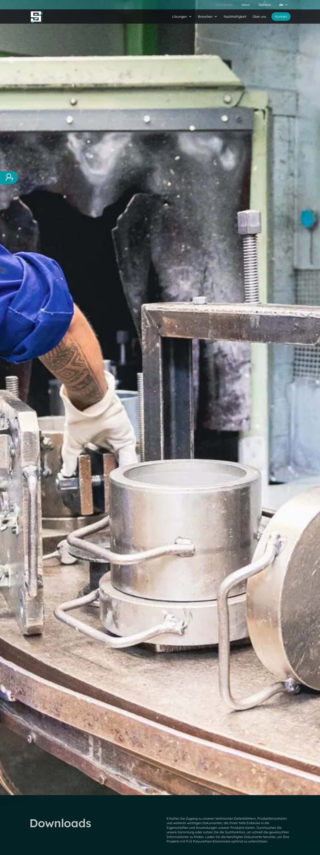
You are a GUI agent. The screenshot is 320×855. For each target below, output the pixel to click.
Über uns (259, 16)
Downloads (224, 5)
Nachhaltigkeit (235, 16)
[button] (283, 4)
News (245, 5)
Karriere (265, 5)
